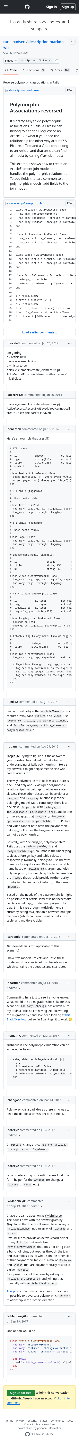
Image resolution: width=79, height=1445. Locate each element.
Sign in (51, 7)
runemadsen (14, 41)
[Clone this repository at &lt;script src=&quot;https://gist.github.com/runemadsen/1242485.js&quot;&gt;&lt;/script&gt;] (35, 61)
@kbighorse (53, 1215)
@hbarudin (14, 1045)
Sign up (68, 7)
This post (13, 1291)
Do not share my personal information (39, 1428)
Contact (28, 1424)
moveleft (14, 343)
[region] (39, 146)
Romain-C (14, 1035)
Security (32, 1420)
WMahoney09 (17, 1201)
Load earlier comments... (39, 332)
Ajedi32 (13, 702)
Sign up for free (21, 1393)
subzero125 (16, 395)
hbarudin (14, 983)
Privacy (20, 1420)
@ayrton (13, 1224)
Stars (60, 70)
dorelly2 (13, 1130)
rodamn (13, 746)
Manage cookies (45, 1424)
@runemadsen (17, 946)
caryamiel (14, 937)
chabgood (14, 1100)
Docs (70, 1420)
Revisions (33, 70)
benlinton (14, 429)
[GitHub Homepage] (27, 1434)
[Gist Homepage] (27, 6)
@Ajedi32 (13, 756)
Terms (9, 1420)
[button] (56, 61)
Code (11, 70)
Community (57, 1420)
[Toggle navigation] (5, 6)
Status (43, 1420)
